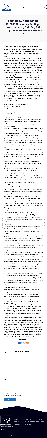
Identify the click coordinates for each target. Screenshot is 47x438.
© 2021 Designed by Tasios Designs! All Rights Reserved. (23, 434)
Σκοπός (16, 418)
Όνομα (5, 370)
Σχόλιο (5, 351)
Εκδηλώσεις (17, 421)
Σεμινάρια (16, 420)
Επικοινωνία (17, 423)
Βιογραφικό (28, 418)
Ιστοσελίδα (6, 385)
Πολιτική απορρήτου (41, 421)
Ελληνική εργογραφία (30, 420)
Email (5, 378)
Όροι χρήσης (39, 418)
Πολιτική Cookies (40, 420)
